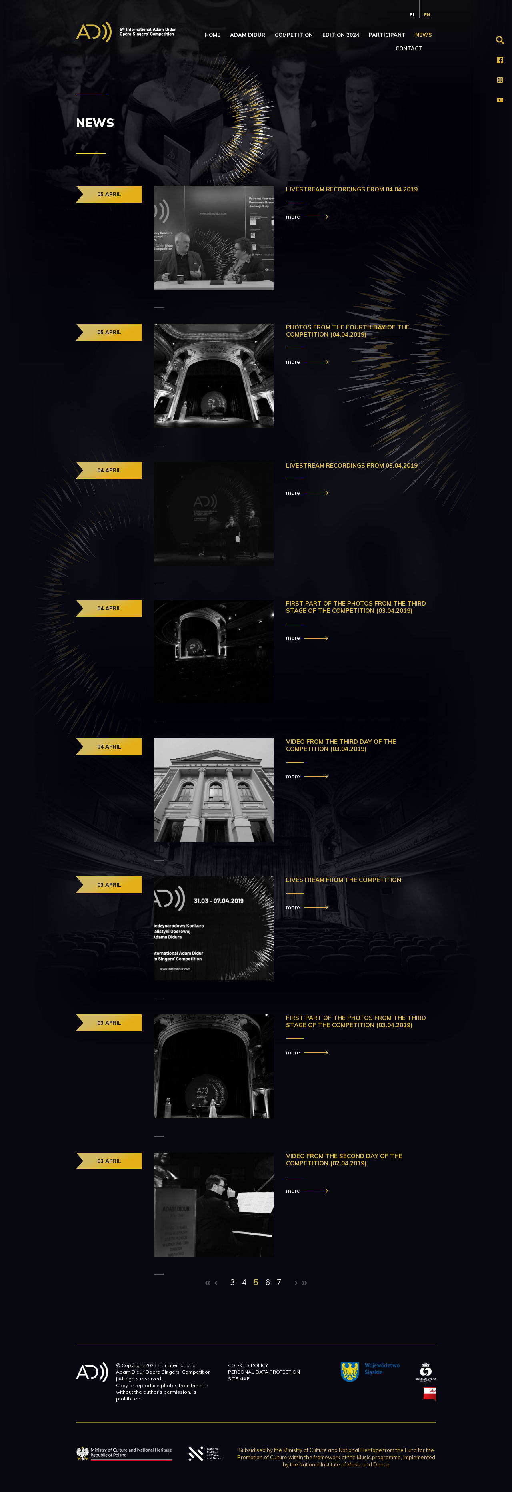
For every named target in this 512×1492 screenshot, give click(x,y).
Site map (239, 1379)
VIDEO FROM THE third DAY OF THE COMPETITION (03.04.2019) (341, 745)
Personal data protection (264, 1372)
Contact (409, 48)
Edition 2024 (340, 35)
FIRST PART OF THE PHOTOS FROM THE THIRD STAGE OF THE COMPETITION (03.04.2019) (356, 607)
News (423, 35)
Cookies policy (248, 1365)
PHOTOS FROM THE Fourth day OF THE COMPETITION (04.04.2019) (348, 330)
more (293, 216)
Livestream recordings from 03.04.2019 (352, 465)
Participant (387, 35)
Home (212, 35)
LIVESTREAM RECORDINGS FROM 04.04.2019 (352, 189)
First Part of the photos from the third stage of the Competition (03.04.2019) (356, 1021)
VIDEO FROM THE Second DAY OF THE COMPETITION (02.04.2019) (344, 1159)
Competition (294, 35)
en (427, 15)
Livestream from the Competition (344, 880)
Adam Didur (247, 35)
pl (412, 15)
